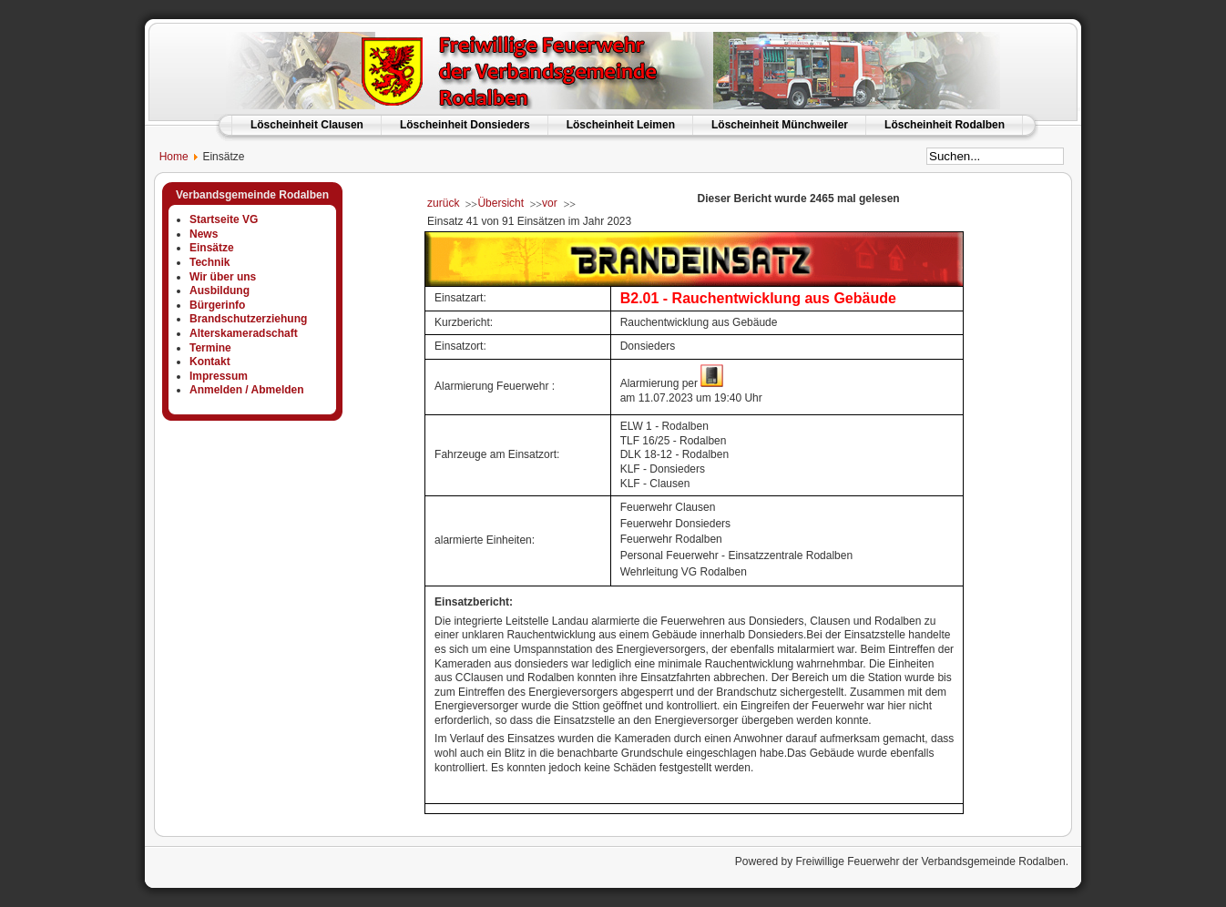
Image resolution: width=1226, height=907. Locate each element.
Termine (210, 347)
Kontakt (209, 361)
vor (549, 203)
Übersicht (500, 203)
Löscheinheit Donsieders (465, 124)
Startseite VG (223, 219)
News (203, 234)
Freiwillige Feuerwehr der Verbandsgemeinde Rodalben (930, 861)
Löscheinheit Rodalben (944, 124)
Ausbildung (219, 290)
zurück (443, 203)
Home (166, 156)
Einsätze (211, 247)
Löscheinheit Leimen (621, 124)
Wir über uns (222, 276)
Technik (209, 262)
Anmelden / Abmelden (246, 389)
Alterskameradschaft (243, 333)
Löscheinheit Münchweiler (779, 124)
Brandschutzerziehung (248, 318)
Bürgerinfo (217, 305)
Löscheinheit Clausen (306, 124)
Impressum (218, 376)
